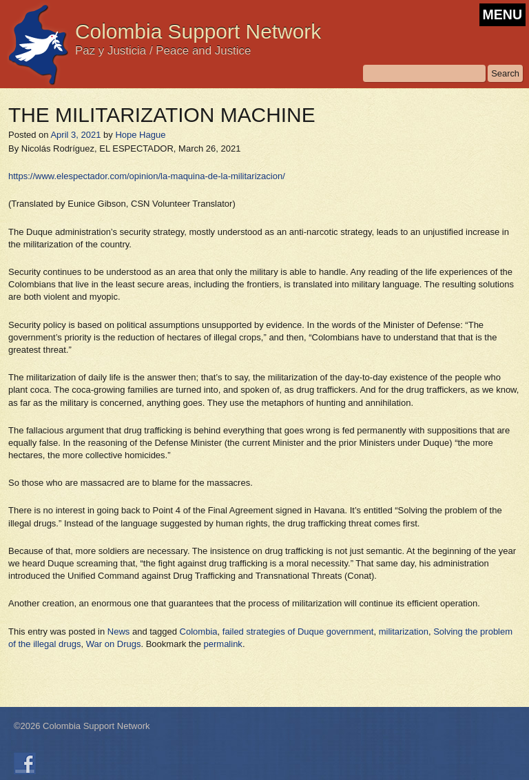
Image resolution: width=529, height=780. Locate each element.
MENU (502, 14)
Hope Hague (140, 135)
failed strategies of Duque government (298, 631)
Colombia (199, 631)
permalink (223, 644)
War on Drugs (113, 644)
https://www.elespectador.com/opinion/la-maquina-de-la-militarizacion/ (146, 176)
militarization (403, 631)
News (118, 631)
